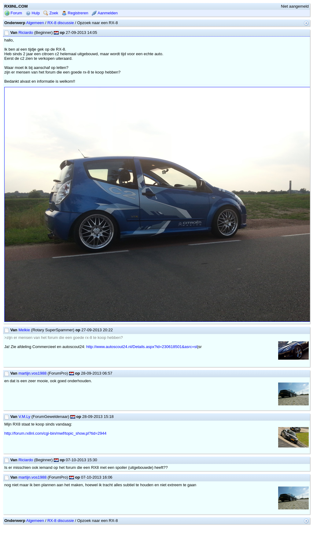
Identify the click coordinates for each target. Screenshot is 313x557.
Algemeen (35, 22)
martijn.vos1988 (32, 373)
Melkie (24, 330)
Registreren (75, 13)
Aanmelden (105, 13)
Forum (13, 13)
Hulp (33, 13)
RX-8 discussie (60, 22)
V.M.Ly (24, 416)
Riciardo (25, 32)
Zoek (50, 13)
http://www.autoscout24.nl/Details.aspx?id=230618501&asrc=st (141, 346)
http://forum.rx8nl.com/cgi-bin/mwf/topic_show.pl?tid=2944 (55, 433)
